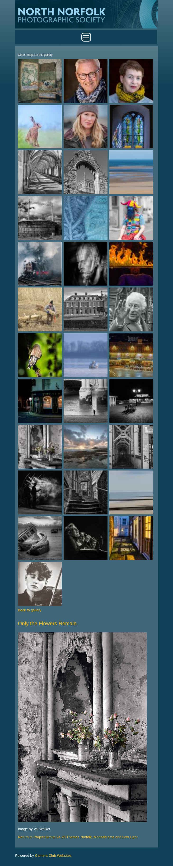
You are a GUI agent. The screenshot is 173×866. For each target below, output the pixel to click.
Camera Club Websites (53, 855)
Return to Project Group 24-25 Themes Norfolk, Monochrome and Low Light (78, 837)
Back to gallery (29, 610)
